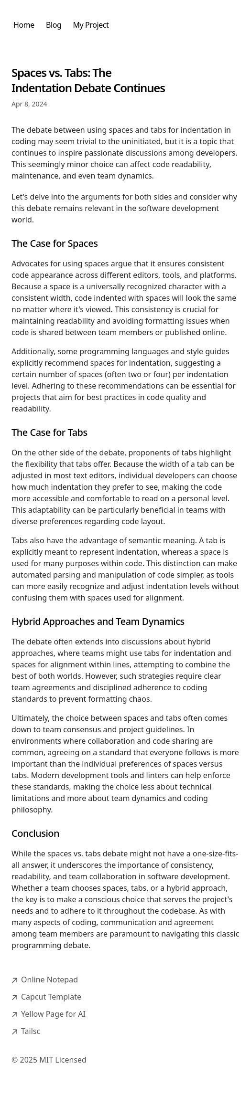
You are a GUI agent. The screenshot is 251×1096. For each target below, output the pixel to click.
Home (23, 25)
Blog (53, 25)
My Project (91, 25)
